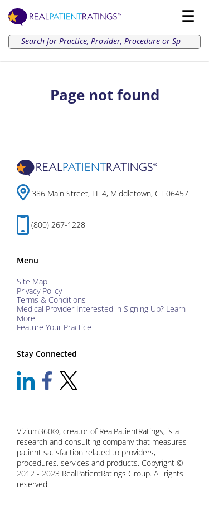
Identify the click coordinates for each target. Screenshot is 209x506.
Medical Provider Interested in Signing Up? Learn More (101, 313)
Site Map (32, 281)
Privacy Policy (39, 291)
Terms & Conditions (51, 299)
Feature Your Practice (54, 327)
